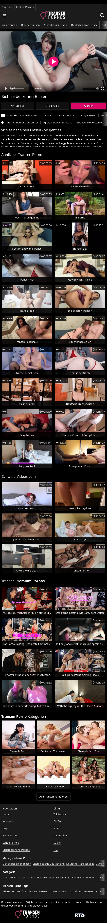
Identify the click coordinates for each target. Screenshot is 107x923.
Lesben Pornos (25, 7)
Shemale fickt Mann (84, 877)
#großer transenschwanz (57, 122)
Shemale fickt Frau (59, 877)
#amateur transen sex (25, 122)
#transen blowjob (38, 891)
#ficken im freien (84, 891)
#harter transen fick (14, 891)
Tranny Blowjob (87, 115)
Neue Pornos (10, 835)
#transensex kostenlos (89, 122)
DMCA (57, 821)
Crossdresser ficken (55, 25)
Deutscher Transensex (84, 25)
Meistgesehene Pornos (16, 849)
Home (6, 814)
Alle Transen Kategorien (53, 796)
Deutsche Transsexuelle (80, 863)
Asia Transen (9, 25)
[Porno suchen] (4, 15)
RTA (56, 849)
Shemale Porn (28, 115)
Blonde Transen (30, 25)
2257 (56, 828)
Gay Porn (7, 7)
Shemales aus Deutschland (49, 863)
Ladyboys (46, 115)
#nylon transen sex (61, 891)
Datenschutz (61, 835)
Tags (5, 828)
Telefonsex (60, 814)
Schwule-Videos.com (19, 476)
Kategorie (8, 821)
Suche (57, 842)
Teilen (88, 105)
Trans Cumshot (65, 115)
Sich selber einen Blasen (17, 863)
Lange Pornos (11, 842)
